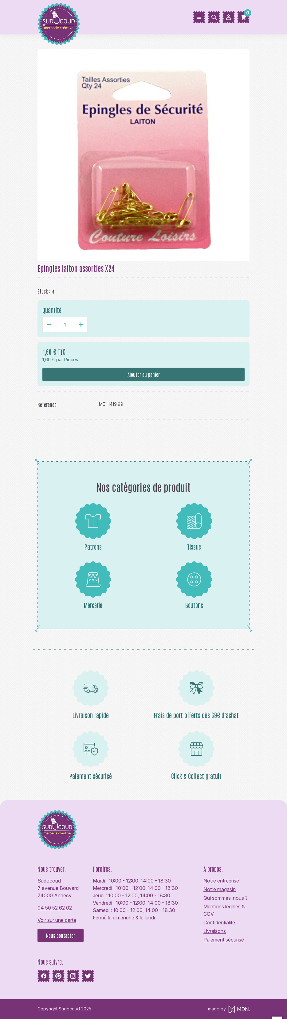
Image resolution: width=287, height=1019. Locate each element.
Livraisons (214, 931)
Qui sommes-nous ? (225, 898)
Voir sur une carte (56, 920)
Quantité (51, 310)
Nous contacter (60, 935)
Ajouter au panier (144, 374)
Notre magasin (219, 889)
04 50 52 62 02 (54, 908)
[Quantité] (65, 324)
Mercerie (93, 585)
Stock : (43, 291)
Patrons (93, 527)
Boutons (194, 585)
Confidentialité (219, 922)
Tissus (194, 527)
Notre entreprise (221, 881)
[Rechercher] (214, 17)
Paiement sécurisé (223, 940)
